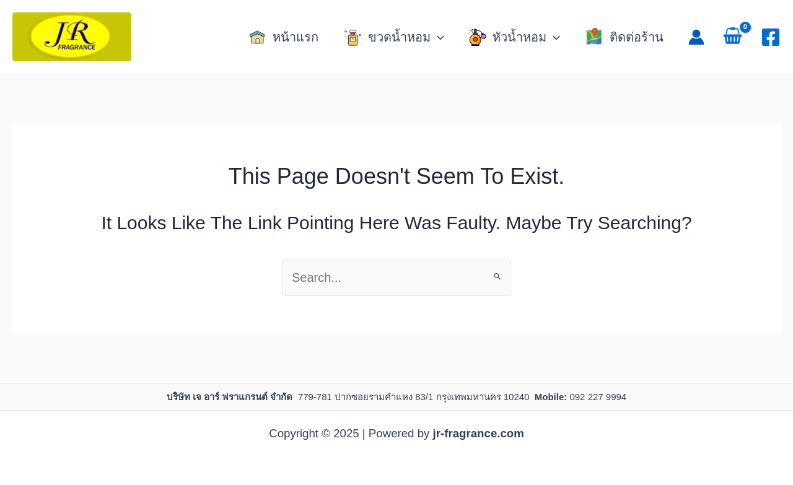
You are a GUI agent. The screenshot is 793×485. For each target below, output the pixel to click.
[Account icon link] (696, 37)
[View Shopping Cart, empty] (732, 37)
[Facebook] (771, 37)
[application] (437, 37)
